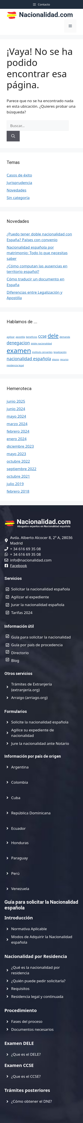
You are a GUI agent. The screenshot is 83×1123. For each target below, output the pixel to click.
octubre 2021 (18, 476)
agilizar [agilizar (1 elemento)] (11, 336)
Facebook (18, 565)
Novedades (16, 190)
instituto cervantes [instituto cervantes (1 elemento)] (42, 352)
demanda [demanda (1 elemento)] (65, 336)
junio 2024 (16, 408)
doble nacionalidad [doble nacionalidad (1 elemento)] (41, 343)
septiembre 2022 (21, 468)
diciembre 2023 (20, 446)
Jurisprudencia (19, 182)
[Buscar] (13, 136)
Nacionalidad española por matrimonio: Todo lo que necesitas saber (37, 253)
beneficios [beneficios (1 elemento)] (31, 336)
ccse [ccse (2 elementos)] (42, 336)
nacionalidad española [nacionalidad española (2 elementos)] (29, 359)
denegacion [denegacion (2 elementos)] (18, 343)
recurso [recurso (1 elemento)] (64, 359)
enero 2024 (17, 438)
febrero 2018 (18, 491)
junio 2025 (16, 401)
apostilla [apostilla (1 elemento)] (20, 336)
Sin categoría (18, 197)
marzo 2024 (17, 423)
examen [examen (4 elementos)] (19, 350)
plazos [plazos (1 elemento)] (55, 359)
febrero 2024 (18, 431)
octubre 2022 (18, 461)
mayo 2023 (16, 453)
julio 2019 (15, 483)
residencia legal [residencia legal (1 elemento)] (15, 365)
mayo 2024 (16, 416)
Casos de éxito (19, 175)
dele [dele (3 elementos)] (53, 335)
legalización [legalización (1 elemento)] (60, 352)
